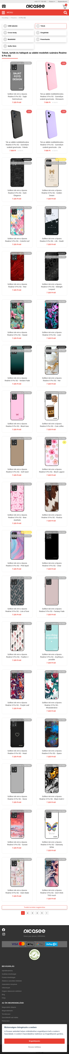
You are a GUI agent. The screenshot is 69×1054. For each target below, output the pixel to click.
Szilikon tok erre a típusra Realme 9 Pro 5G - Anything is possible (51, 656)
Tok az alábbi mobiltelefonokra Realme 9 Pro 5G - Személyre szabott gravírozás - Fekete (17, 144)
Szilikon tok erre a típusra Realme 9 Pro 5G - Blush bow (17, 425)
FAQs (4, 998)
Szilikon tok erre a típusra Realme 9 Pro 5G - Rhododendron (51, 705)
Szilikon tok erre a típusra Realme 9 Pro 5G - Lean (51, 333)
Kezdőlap (5, 18)
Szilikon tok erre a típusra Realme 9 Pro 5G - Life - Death (52, 240)
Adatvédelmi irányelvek (9, 984)
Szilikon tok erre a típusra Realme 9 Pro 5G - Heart (17, 752)
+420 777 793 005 (40, 1)
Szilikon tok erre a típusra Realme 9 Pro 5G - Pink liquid (17, 564)
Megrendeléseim (7, 1011)
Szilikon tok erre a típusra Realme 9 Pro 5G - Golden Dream (52, 192)
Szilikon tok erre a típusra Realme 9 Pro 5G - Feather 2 (17, 655)
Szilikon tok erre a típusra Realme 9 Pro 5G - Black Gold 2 (51, 797)
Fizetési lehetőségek (8, 977)
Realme (14, 18)
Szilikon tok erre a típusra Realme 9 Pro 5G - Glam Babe (17, 891)
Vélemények (6, 988)
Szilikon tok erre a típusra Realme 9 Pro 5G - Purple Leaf (17, 704)
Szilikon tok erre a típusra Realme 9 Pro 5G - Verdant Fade (17, 379)
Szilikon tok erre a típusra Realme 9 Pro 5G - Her (51, 379)
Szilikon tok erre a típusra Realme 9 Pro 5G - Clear (51, 564)
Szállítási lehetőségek (9, 974)
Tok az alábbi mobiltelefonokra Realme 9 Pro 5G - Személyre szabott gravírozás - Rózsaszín (52, 96)
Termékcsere (6, 1014)
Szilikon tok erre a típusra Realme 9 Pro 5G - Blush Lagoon (51, 470)
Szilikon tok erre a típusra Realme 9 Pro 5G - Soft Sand (17, 470)
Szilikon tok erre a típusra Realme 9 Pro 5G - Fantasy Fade (51, 610)
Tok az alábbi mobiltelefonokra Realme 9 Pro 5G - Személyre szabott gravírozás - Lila (51, 144)
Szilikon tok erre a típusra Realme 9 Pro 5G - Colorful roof (17, 240)
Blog (3, 994)
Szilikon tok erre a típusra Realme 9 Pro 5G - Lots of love (17, 610)
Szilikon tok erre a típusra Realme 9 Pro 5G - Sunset (17, 843)
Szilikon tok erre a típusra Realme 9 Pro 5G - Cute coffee (52, 425)
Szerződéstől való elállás (10, 1017)
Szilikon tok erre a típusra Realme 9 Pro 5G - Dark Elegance (17, 192)
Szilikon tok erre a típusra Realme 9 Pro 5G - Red (17, 285)
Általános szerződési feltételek (12, 981)
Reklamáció (6, 1021)
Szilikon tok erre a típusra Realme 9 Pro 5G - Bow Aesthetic (17, 517)
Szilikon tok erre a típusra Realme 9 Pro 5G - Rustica (51, 516)
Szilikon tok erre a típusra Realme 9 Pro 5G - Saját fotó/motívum (17, 96)
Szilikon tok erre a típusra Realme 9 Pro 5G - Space (52, 752)
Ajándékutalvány (7, 971)
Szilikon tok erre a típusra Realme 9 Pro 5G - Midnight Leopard (51, 286)
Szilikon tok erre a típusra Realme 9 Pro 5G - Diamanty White (52, 844)
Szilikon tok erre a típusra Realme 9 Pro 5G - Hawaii (17, 333)
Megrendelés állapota (9, 1007)
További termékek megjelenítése (34, 907)
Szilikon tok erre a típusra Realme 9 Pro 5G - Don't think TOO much (51, 892)
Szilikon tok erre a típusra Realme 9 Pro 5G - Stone (17, 797)
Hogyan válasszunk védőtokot (11, 991)
